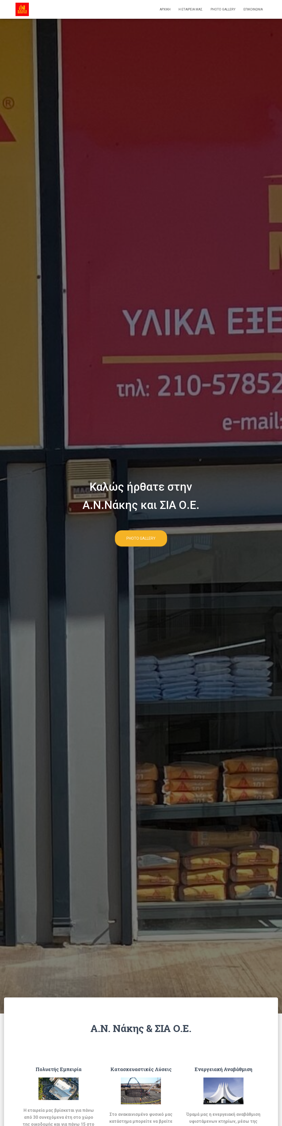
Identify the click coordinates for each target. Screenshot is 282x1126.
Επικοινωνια (253, 9)
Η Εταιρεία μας (191, 9)
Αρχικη (165, 9)
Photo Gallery (223, 9)
